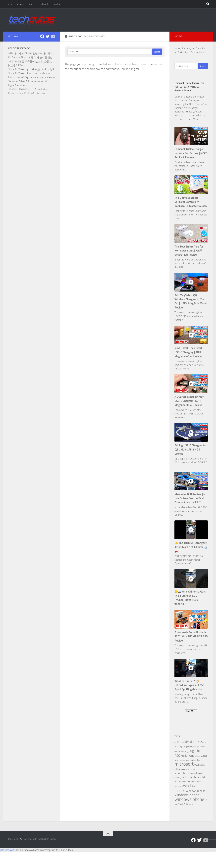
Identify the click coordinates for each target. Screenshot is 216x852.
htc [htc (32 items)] (177, 755)
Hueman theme (48, 839)
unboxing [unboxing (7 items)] (183, 781)
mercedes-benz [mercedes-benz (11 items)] (194, 760)
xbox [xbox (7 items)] (191, 804)
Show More (193, 119)
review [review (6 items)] (193, 769)
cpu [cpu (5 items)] (198, 747)
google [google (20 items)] (192, 751)
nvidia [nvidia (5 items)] (176, 769)
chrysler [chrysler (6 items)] (192, 746)
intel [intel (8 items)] (182, 755)
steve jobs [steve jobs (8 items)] (179, 777)
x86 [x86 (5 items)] (186, 804)
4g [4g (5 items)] (175, 742)
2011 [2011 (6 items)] (179, 742)
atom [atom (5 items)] (176, 747)
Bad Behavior (7, 850)
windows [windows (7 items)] (197, 781)
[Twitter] (48, 36)
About (44, 4)
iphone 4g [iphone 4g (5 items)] (199, 756)
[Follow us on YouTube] (53, 36)
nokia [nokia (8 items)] (202, 764)
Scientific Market (16, 69)
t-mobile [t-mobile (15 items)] (190, 777)
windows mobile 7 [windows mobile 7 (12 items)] (197, 791)
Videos (20, 4)
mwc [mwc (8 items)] (196, 764)
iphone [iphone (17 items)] (190, 755)
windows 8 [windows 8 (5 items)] (178, 786)
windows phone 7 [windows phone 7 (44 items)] (191, 799)
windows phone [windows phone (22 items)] (186, 795)
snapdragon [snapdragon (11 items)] (196, 773)
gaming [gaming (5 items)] (183, 751)
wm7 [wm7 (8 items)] (177, 804)
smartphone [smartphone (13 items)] (182, 773)
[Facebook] (42, 36)
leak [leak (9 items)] (205, 755)
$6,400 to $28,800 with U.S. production (28, 89)
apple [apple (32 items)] (197, 741)
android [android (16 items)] (187, 742)
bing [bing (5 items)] (180, 747)
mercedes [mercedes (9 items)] (179, 760)
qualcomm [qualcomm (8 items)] (184, 769)
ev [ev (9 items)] (178, 751)
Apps (31, 4)
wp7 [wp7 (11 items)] (182, 803)
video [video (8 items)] (190, 781)
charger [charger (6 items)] (186, 746)
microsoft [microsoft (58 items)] (184, 764)
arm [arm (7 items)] (204, 742)
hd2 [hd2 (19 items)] (199, 751)
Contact (57, 4)
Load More (191, 711)
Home (9, 4)
